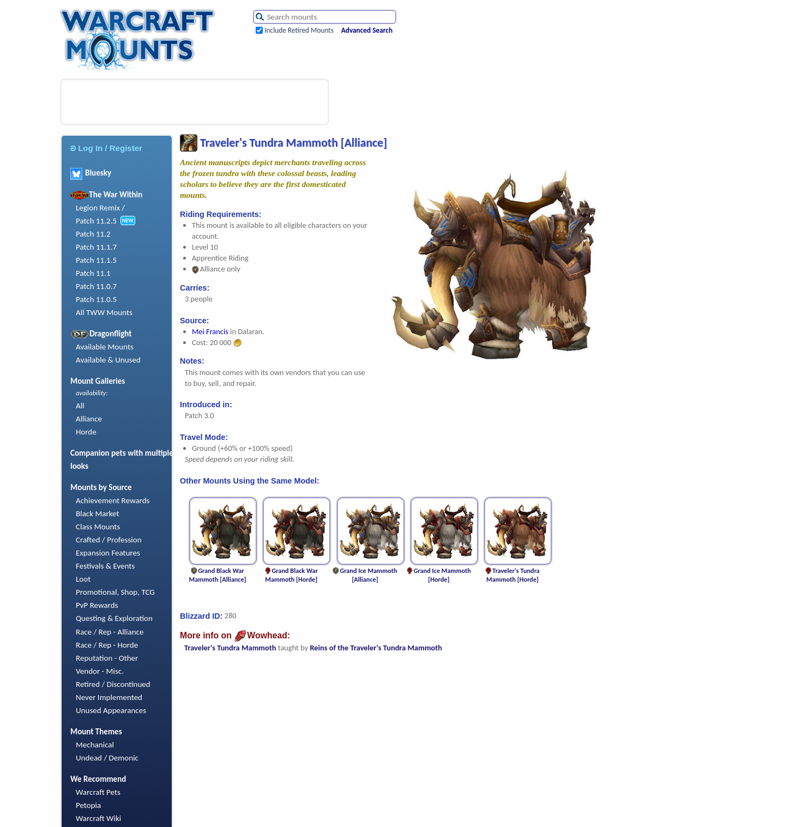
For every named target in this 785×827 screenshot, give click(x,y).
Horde (86, 432)
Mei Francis (210, 331)
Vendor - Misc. (100, 671)
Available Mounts (105, 347)
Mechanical (95, 745)
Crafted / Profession (109, 540)
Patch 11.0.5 (96, 299)
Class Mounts (98, 527)
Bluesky (90, 173)
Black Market (97, 513)
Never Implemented (109, 697)
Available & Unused (108, 360)
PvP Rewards (97, 605)
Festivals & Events (105, 566)
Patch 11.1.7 (96, 247)
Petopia (88, 805)
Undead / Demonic (107, 758)
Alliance (89, 419)
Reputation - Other (107, 658)
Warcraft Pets (98, 792)
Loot (83, 579)
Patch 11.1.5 (96, 260)
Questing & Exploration (114, 618)
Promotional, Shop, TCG (115, 592)
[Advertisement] (194, 102)
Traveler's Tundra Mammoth (230, 648)
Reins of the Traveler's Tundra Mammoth (376, 648)
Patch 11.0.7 (96, 286)
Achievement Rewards (113, 500)
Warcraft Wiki (98, 818)
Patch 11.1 (93, 273)
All (80, 406)
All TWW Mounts (104, 312)
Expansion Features (108, 553)
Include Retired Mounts (299, 30)
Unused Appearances (111, 710)
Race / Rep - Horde (107, 645)
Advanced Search (366, 30)
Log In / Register (106, 148)
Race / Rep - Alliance (109, 632)
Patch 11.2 (93, 234)
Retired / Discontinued (113, 684)
